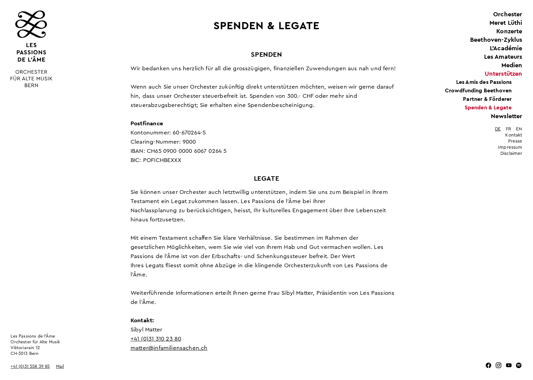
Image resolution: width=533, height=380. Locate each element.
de (498, 129)
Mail (60, 366)
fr (508, 129)
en (519, 129)
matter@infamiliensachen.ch (169, 348)
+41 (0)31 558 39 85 (30, 366)
